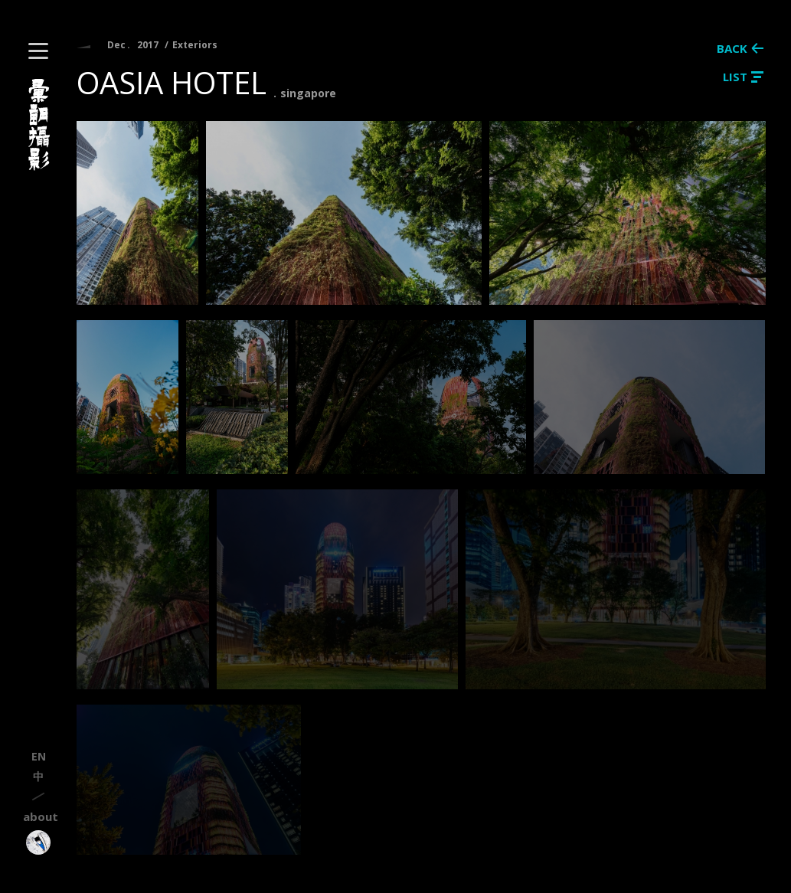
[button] (38, 51)
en (38, 757)
